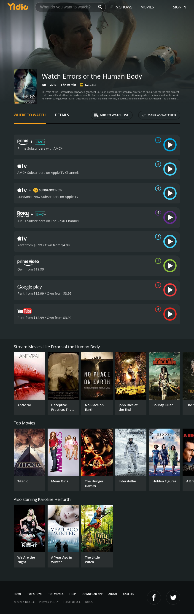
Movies (147, 7)
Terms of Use (72, 602)
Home (18, 594)
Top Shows (34, 594)
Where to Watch (30, 114)
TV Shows (123, 7)
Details (62, 114)
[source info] (157, 140)
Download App (92, 594)
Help (73, 594)
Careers (128, 594)
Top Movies (56, 594)
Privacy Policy (49, 602)
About (112, 594)
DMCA (88, 602)
